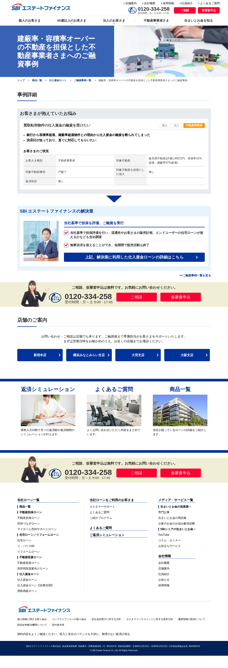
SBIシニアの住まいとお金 (176, 529)
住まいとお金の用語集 (172, 517)
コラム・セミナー (169, 540)
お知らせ (164, 579)
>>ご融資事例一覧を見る (195, 275)
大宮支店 (138, 355)
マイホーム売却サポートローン (37, 529)
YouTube (163, 534)
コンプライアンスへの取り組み (69, 619)
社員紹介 (187, 3)
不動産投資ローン (28, 562)
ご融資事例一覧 (82, 80)
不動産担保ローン (28, 517)
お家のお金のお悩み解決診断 (176, 523)
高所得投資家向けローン (32, 568)
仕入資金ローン (58, 80)
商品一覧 (37, 80)
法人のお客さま (114, 20)
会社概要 (149, 3)
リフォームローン (28, 551)
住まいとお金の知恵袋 (174, 506)
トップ (21, 80)
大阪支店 (187, 355)
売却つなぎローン (28, 523)
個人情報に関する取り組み (32, 619)
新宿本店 (40, 355)
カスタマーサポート (102, 506)
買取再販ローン (27, 590)
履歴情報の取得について (191, 619)
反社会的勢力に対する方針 (106, 619)
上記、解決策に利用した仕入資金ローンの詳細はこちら (134, 257)
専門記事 (164, 512)
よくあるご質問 (210, 3)
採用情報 (168, 3)
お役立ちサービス (169, 545)
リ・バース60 (26, 545)
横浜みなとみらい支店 (89, 355)
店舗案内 (131, 3)
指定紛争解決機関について (32, 624)
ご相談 (185, 10)
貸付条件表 (58, 624)
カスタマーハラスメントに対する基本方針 (149, 619)
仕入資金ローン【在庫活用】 (35, 585)
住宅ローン (24, 540)
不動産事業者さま (156, 20)
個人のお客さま (29, 20)
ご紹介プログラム (101, 517)
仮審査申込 (209, 10)
